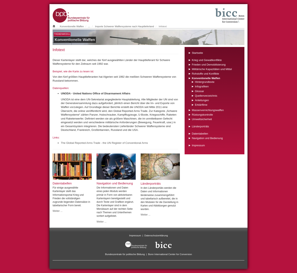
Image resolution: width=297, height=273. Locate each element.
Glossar (199, 91)
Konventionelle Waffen (72, 26)
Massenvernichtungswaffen (208, 110)
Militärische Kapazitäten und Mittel (212, 69)
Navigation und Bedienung (207, 138)
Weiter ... (57, 211)
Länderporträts (200, 126)
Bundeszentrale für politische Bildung (125, 254)
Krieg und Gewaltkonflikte (207, 60)
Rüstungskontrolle (202, 114)
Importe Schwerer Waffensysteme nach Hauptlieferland (124, 26)
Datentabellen (200, 133)
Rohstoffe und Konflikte (205, 73)
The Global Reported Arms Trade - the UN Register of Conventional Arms (104, 142)
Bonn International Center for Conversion (170, 254)
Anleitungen (202, 100)
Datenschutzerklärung (156, 235)
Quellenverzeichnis (206, 95)
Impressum (198, 145)
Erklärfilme (201, 104)
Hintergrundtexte (204, 81)
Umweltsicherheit (202, 119)
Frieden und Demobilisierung (209, 64)
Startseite (197, 52)
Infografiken (202, 86)
